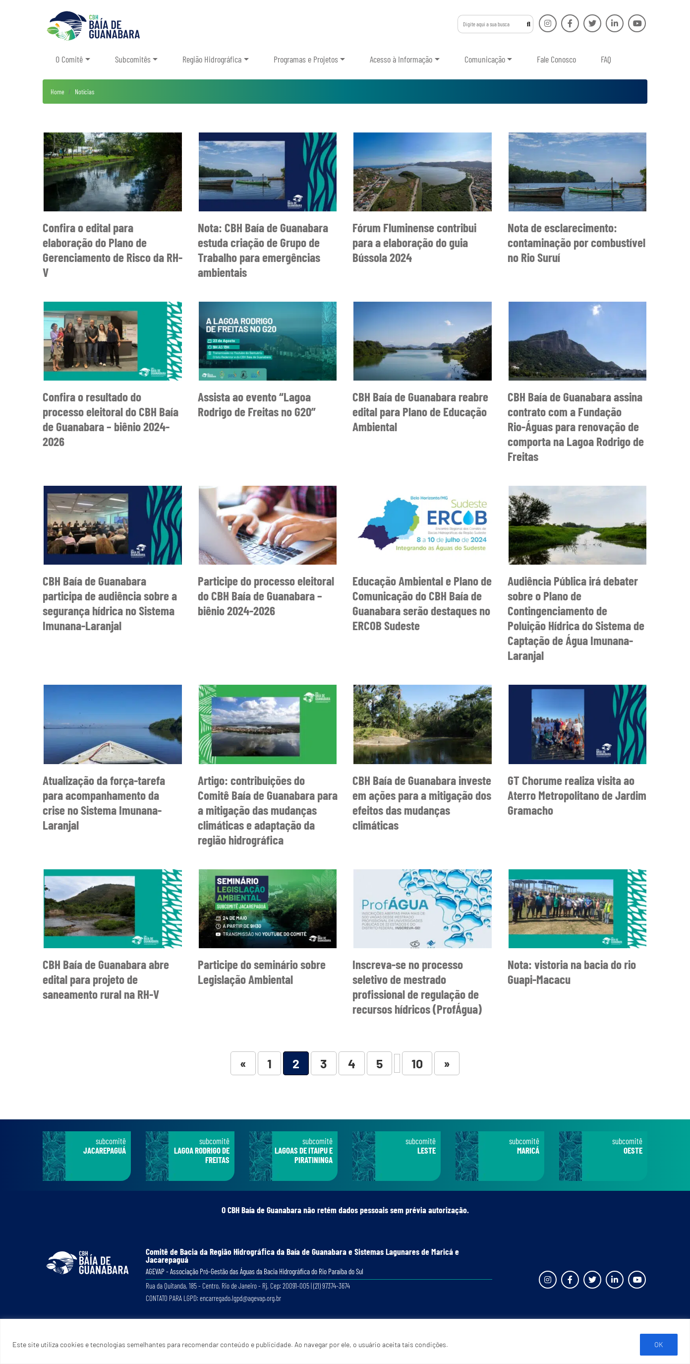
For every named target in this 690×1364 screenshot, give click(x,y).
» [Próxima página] (447, 1063)
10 (417, 1063)
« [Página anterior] (243, 1063)
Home (57, 91)
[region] (345, 1341)
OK (658, 1344)
